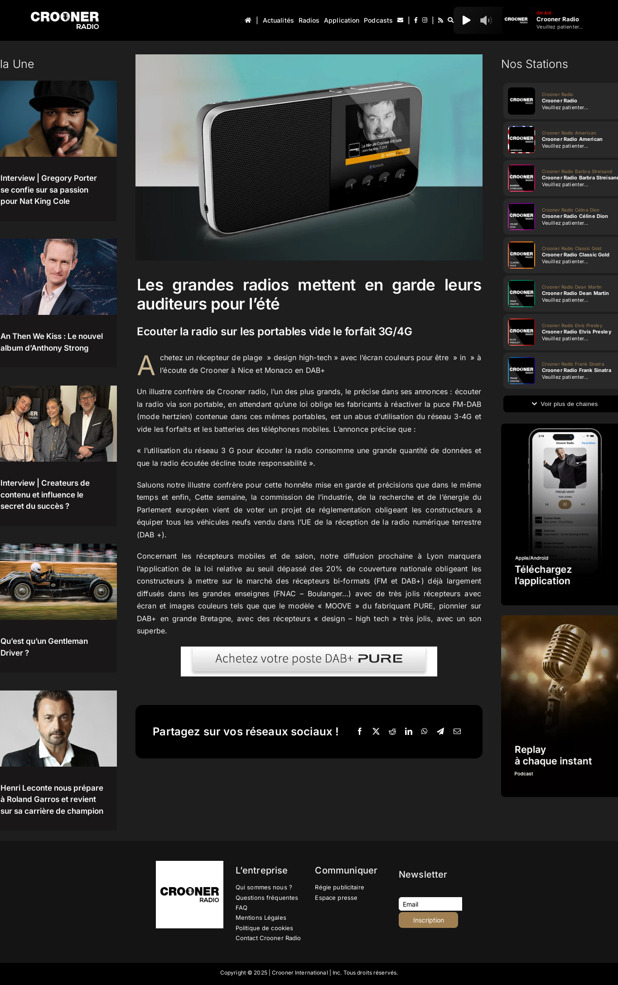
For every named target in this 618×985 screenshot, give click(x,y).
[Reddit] (392, 731)
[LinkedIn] (409, 731)
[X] (376, 731)
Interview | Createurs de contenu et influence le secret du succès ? (45, 494)
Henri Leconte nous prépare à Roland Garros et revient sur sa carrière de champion (51, 799)
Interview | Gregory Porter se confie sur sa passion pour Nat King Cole (48, 190)
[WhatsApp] (424, 731)
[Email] (457, 731)
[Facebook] (360, 731)
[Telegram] (440, 731)
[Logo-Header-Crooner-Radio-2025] (65, 15)
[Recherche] (451, 20)
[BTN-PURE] (309, 650)
